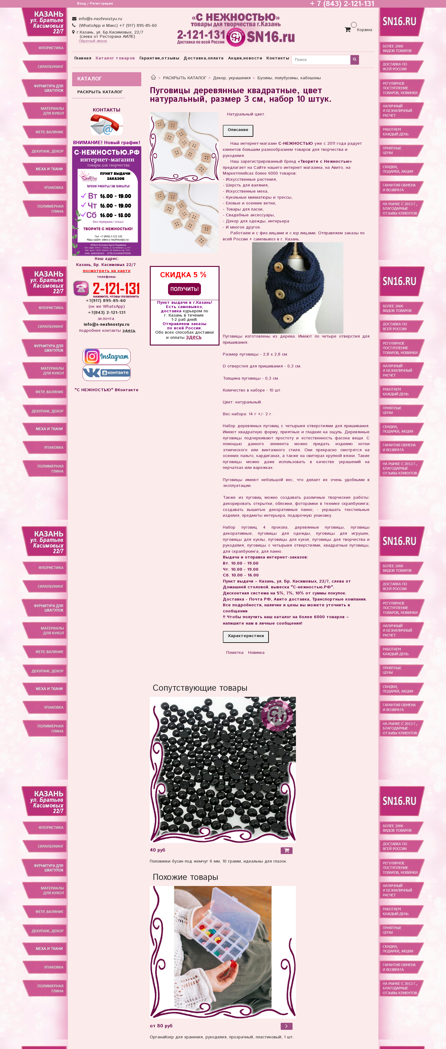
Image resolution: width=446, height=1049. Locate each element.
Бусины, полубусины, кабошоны (289, 78)
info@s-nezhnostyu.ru (99, 19)
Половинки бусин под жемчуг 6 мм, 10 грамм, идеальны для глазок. (218, 861)
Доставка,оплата (204, 58)
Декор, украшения (232, 78)
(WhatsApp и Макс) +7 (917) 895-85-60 (117, 26)
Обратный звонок (93, 41)
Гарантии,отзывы (159, 58)
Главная (83, 58)
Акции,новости (245, 58)
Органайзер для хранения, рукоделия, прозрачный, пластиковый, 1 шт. (222, 1037)
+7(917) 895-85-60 (106, 301)
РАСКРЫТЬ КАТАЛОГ (184, 78)
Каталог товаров (115, 58)
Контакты (277, 58)
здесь (194, 337)
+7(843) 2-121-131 (106, 313)
